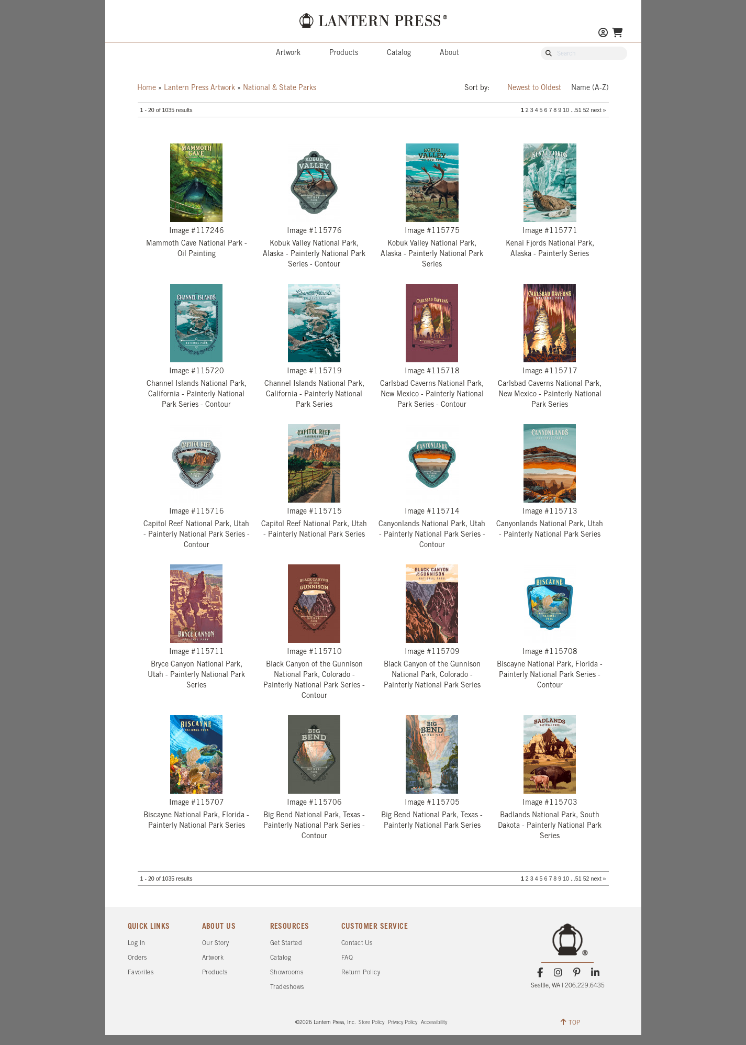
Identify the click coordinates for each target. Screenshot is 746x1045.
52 (586, 110)
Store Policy (371, 1022)
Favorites (141, 972)
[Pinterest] (576, 972)
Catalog (399, 53)
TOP (570, 1022)
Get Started (286, 943)
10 (566, 110)
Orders (137, 958)
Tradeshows (287, 987)
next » (598, 110)
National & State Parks (279, 88)
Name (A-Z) (590, 88)
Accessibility (434, 1022)
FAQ (347, 958)
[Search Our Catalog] (589, 54)
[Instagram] (558, 972)
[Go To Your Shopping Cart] (617, 34)
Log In (137, 943)
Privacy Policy (402, 1022)
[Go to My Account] (603, 34)
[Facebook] (540, 972)
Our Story (215, 943)
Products (343, 53)
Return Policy (361, 972)
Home (146, 88)
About (449, 53)
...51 (576, 110)
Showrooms (287, 972)
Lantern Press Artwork (199, 88)
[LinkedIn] (595, 972)
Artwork (288, 53)
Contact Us (357, 943)
